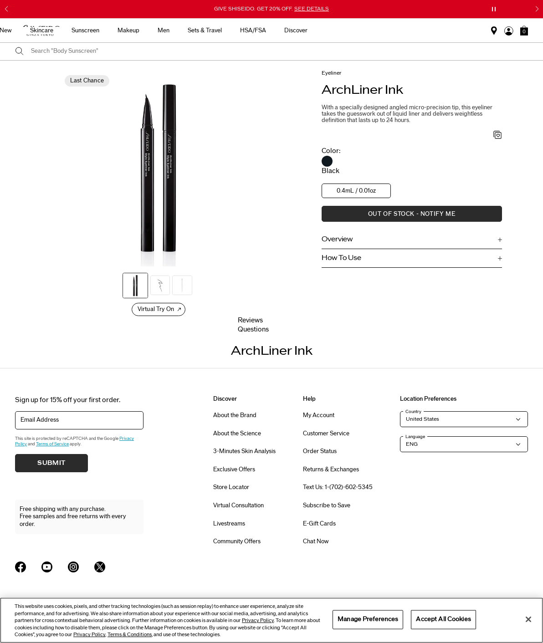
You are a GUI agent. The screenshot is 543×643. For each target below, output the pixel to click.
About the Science (237, 433)
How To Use (341, 258)
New (154, 30)
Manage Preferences (368, 619)
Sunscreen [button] (233, 30)
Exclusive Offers (234, 469)
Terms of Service (52, 444)
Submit (51, 463)
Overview (337, 239)
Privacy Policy (258, 620)
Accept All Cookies (443, 619)
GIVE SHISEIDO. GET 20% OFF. (271, 8)
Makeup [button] (276, 30)
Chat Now (316, 541)
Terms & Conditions (130, 634)
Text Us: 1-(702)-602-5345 (338, 487)
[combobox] (279, 51)
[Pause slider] (493, 9)
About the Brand (234, 415)
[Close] (528, 619)
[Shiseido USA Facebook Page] (20, 566)
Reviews (250, 320)
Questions (253, 329)
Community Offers (237, 541)
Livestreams (229, 524)
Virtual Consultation (238, 505)
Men (312, 30)
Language (415, 436)
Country (413, 411)
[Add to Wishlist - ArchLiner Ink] (497, 136)
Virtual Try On (156, 309)
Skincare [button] (189, 30)
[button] (524, 31)
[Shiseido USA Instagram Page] (73, 566)
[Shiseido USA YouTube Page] (46, 566)
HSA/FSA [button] (401, 30)
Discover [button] (444, 30)
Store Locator (231, 487)
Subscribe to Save (326, 505)
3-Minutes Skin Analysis (244, 451)
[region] (271, 620)
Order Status (320, 451)
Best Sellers (113, 30)
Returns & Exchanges (331, 469)
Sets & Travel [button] (353, 30)
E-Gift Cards (319, 524)
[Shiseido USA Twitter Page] (99, 566)
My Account (318, 415)
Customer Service (326, 433)
